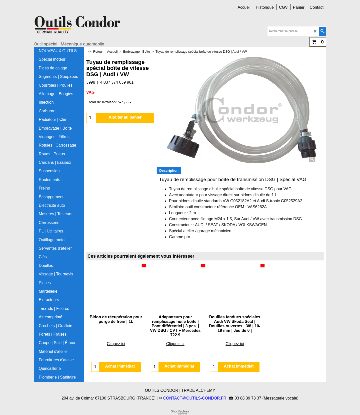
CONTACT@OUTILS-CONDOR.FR (194, 398)
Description (168, 171)
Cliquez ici (116, 330)
